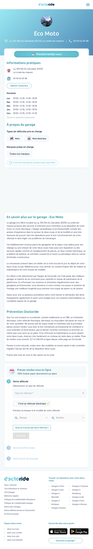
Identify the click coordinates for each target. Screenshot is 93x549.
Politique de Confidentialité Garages (18, 503)
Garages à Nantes (58, 508)
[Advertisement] (46, 190)
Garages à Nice (78, 501)
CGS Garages (9, 492)
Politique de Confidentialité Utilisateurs (19, 500)
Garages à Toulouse (80, 486)
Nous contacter (10, 485)
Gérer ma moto (13, 529)
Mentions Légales (11, 496)
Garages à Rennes (79, 504)
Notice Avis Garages (12, 507)
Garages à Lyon (57, 490)
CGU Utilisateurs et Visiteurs (15, 489)
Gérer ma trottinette (15, 540)
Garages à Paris (57, 486)
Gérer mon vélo (13, 536)
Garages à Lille (78, 497)
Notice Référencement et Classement (19, 511)
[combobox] (49, 394)
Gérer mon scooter (14, 533)
